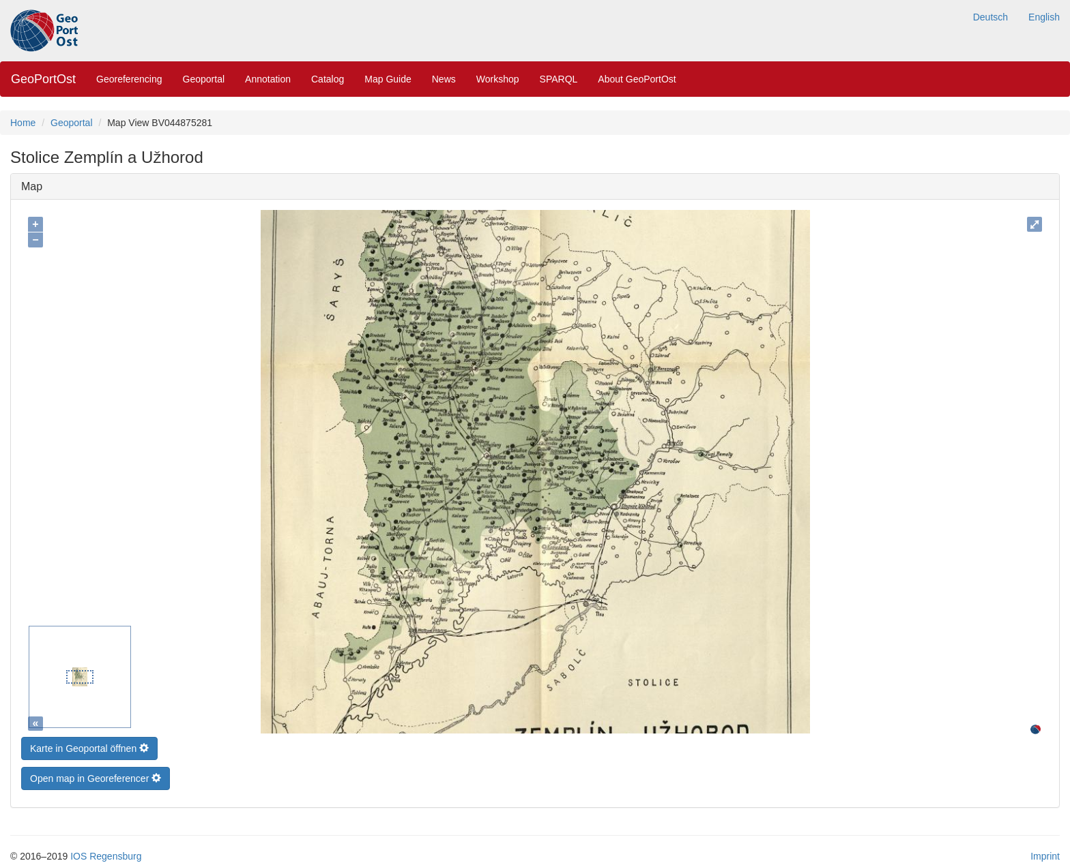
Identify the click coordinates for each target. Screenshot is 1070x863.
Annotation (268, 79)
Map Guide (387, 79)
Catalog (327, 79)
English (1044, 17)
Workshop (497, 79)
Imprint (1045, 852)
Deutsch (990, 17)
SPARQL (559, 79)
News (444, 79)
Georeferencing (129, 79)
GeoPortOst (43, 79)
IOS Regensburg (105, 852)
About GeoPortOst (637, 79)
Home (22, 122)
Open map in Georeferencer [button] (95, 775)
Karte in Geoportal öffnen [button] (89, 745)
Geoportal (204, 79)
